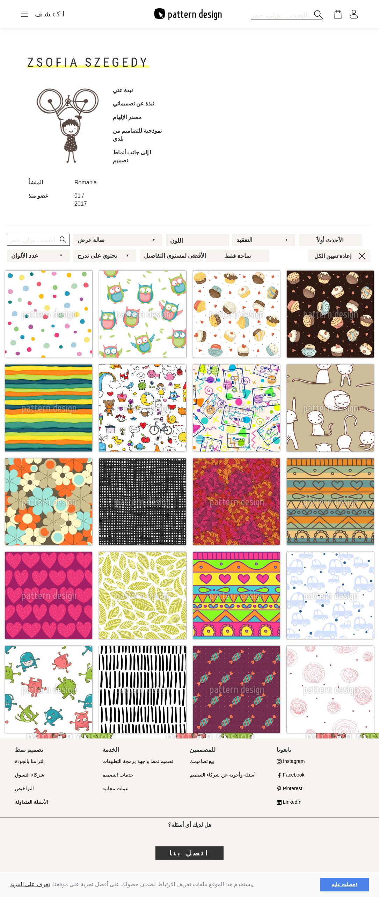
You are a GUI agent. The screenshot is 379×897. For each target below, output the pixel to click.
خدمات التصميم (118, 775)
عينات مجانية (115, 788)
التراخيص (24, 788)
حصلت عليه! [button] (344, 884)
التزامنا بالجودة (30, 761)
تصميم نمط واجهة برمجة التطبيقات (138, 761)
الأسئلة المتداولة (31, 802)
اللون (176, 240)
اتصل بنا (189, 853)
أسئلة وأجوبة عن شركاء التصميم (223, 775)
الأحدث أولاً (330, 240)
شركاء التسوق (29, 775)
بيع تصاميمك (202, 761)
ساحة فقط (237, 255)
